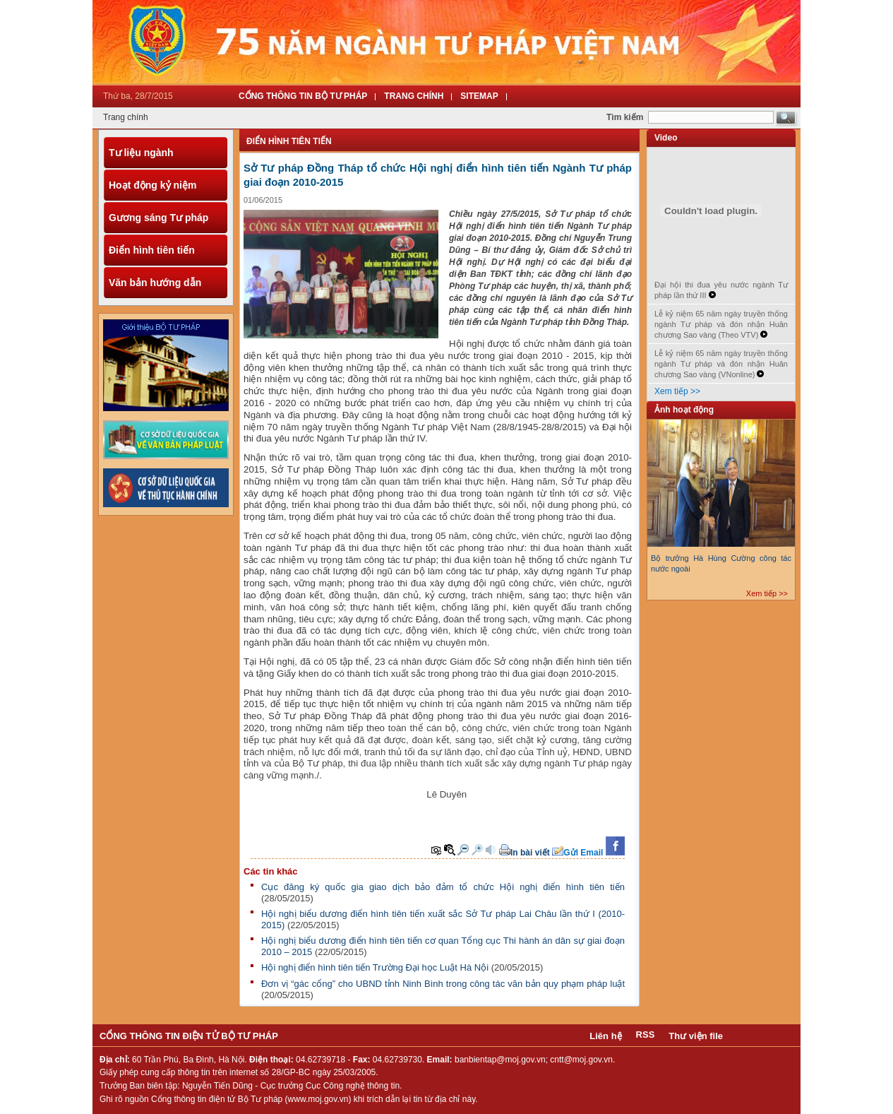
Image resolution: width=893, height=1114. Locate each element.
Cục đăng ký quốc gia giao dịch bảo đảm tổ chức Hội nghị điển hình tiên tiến (443, 887)
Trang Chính (413, 96)
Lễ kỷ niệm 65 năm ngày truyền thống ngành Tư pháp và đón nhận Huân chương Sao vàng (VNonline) (721, 364)
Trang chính (125, 117)
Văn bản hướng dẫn (155, 282)
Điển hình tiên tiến (152, 250)
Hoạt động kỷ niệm (152, 185)
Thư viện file (696, 1036)
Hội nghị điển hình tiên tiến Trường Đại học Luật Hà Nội (376, 967)
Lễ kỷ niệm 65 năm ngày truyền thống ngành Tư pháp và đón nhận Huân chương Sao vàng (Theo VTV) (721, 324)
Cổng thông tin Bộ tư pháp (303, 96)
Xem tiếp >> (677, 391)
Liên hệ (605, 1036)
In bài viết (530, 853)
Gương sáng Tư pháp (158, 217)
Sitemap (479, 96)
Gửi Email (583, 853)
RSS (645, 1034)
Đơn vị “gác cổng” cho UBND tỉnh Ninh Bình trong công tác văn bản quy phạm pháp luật (443, 983)
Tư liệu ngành (141, 152)
